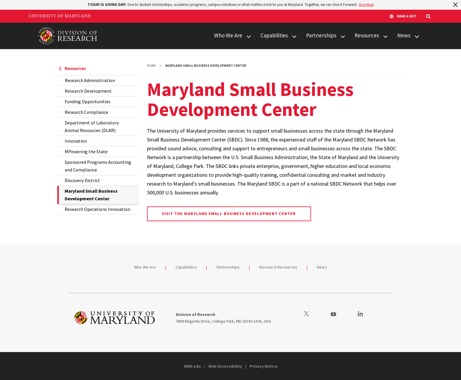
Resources (367, 35)
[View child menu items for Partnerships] (342, 36)
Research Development (88, 91)
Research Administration (90, 80)
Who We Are (228, 35)
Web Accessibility (225, 366)
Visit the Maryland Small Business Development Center (229, 213)
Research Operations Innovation (97, 209)
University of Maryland (60, 16)
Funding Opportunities (88, 101)
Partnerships (321, 35)
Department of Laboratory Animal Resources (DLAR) (92, 126)
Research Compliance (86, 112)
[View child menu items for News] (416, 36)
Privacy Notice (264, 366)
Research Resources (278, 267)
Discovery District (82, 180)
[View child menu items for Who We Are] (248, 36)
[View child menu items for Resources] (385, 36)
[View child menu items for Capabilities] (294, 36)
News (403, 35)
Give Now (366, 4)
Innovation (76, 141)
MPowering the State (86, 151)
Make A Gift (403, 16)
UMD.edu (192, 366)
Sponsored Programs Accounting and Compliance (98, 166)
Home (151, 66)
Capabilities (274, 35)
